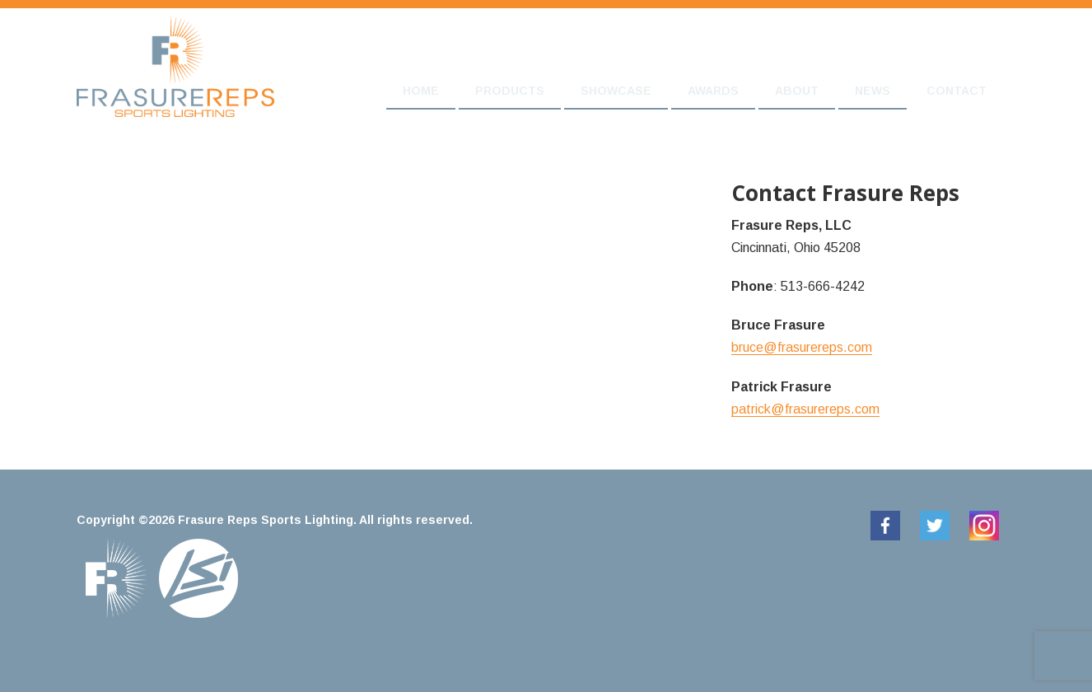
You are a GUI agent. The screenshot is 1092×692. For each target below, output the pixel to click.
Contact (956, 90)
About (797, 90)
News (872, 90)
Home (421, 90)
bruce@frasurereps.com (801, 347)
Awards (713, 90)
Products (509, 90)
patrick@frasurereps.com (805, 409)
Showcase (616, 90)
